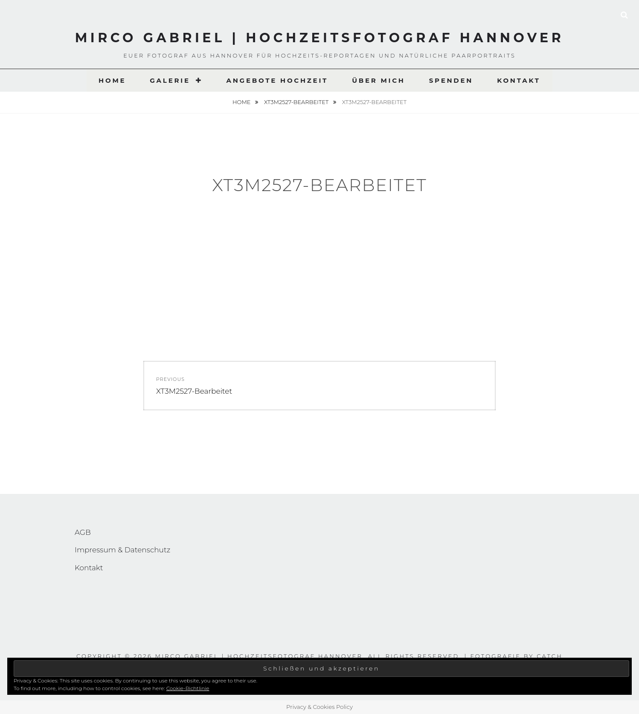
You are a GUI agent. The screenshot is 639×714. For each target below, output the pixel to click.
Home (112, 80)
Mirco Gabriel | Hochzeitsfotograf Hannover (319, 38)
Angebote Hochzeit (277, 80)
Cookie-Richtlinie (187, 688)
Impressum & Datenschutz (122, 550)
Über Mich (378, 80)
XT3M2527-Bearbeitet (297, 102)
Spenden (451, 80)
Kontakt (518, 80)
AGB (83, 532)
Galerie (170, 80)
